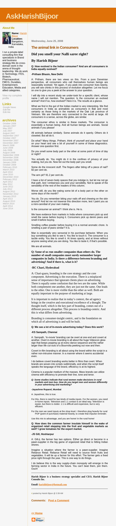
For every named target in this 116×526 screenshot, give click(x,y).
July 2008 (7, 150)
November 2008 (10, 157)
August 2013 (9, 201)
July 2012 (7, 189)
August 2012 (9, 191)
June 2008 (8, 148)
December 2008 (10, 160)
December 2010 (10, 177)
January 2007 (9, 126)
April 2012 (8, 182)
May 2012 (7, 184)
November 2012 (10, 194)
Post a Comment (58, 500)
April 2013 (8, 199)
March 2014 (8, 203)
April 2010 (8, 172)
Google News (9, 107)
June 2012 (8, 186)
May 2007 (7, 128)
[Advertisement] (69, 32)
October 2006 (9, 123)
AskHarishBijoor (32, 16)
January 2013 (9, 196)
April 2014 (8, 206)
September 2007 (11, 135)
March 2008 (8, 145)
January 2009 (9, 162)
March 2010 (8, 169)
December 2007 (10, 143)
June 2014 (8, 208)
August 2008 (9, 152)
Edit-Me (6, 109)
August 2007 (9, 133)
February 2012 (10, 179)
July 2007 (7, 131)
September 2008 (11, 155)
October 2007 (9, 138)
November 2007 (10, 140)
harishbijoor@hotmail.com (53, 484)
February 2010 (10, 167)
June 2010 (8, 174)
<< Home (36, 513)
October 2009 (9, 165)
